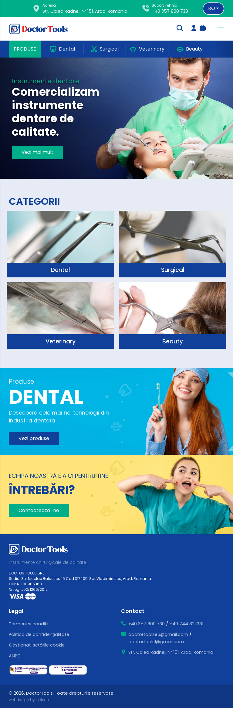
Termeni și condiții (28, 624)
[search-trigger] (179, 28)
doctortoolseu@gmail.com (158, 634)
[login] (194, 29)
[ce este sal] (28, 669)
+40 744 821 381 (186, 624)
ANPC (15, 656)
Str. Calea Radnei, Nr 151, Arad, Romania (170, 652)
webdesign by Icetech (29, 699)
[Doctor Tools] (42, 29)
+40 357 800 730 (170, 11)
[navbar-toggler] (219, 29)
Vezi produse (34, 438)
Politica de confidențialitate (39, 634)
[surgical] (60, 244)
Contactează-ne (39, 510)
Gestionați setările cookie (37, 645)
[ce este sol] (68, 670)
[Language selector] (213, 8)
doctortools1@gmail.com (156, 642)
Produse (25, 48)
